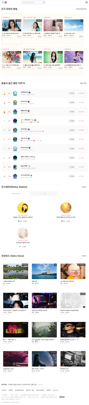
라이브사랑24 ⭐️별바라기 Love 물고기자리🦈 (15, 310)
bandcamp (68, 17)
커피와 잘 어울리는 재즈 (23, 243)
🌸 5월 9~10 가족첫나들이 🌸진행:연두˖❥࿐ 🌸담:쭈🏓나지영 (11, 65)
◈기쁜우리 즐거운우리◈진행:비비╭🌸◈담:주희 (11, 33)
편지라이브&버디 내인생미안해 (69, 310)
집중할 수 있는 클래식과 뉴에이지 (23, 217)
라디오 (19, 36)
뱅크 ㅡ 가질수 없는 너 (9, 340)
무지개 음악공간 (25, 175)
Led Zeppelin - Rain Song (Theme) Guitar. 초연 (44, 340)
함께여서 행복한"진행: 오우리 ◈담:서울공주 (53, 33)
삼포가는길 (47, 49)
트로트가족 (6, 49)
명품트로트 (68, 49)
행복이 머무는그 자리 (27, 157)
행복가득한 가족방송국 (27, 104)
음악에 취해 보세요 (26, 177)
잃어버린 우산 (64, 369)
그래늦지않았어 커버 (9, 281)
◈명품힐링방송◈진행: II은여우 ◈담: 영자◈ (73, 65)
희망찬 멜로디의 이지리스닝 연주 (65, 217)
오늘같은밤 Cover (8, 369)
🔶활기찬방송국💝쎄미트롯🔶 (30, 122)
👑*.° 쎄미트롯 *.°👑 (29, 17)
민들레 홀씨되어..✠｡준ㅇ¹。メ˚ (69, 340)
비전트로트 (47, 17)
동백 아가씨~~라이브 (38, 369)
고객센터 (62, 397)
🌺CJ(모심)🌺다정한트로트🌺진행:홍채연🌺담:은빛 (32, 65)
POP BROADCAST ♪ (27, 150)
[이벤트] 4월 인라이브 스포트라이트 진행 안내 (22, 384)
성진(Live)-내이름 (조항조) (39, 310)
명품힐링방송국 (25, 113)
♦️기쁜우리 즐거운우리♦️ (27, 94)
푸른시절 (34, 281)
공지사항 (4, 384)
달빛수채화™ (24, 166)
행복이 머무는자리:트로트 (28, 159)
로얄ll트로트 (6, 17)
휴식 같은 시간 (69, 33)
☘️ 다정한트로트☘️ (29, 49)
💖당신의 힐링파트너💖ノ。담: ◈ (31, 140)
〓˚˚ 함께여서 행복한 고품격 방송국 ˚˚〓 (32, 131)
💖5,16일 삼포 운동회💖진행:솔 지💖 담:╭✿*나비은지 (53, 65)
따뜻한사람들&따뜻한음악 (28, 168)
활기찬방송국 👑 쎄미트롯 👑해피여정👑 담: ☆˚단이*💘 (32, 33)
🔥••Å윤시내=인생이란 (67, 281)
